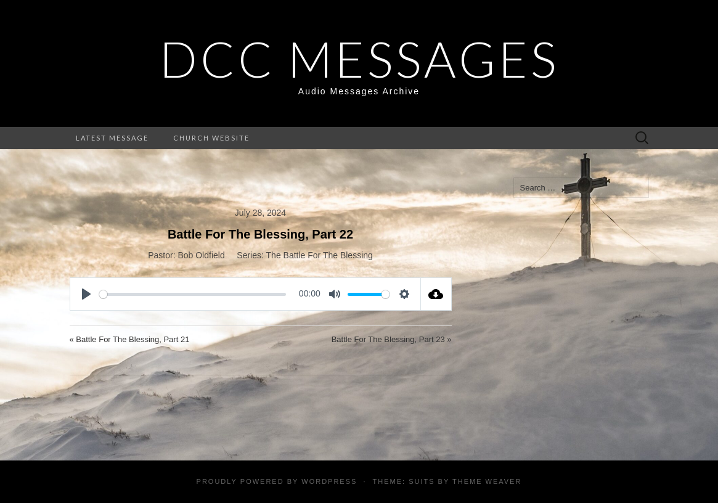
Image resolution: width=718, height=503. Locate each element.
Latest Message (112, 138)
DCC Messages (359, 58)
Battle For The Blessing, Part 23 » (392, 339)
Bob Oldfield (200, 255)
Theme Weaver (486, 481)
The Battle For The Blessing (319, 255)
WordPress (329, 481)
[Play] (86, 294)
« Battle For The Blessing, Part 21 (130, 339)
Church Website (211, 138)
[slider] (193, 294)
